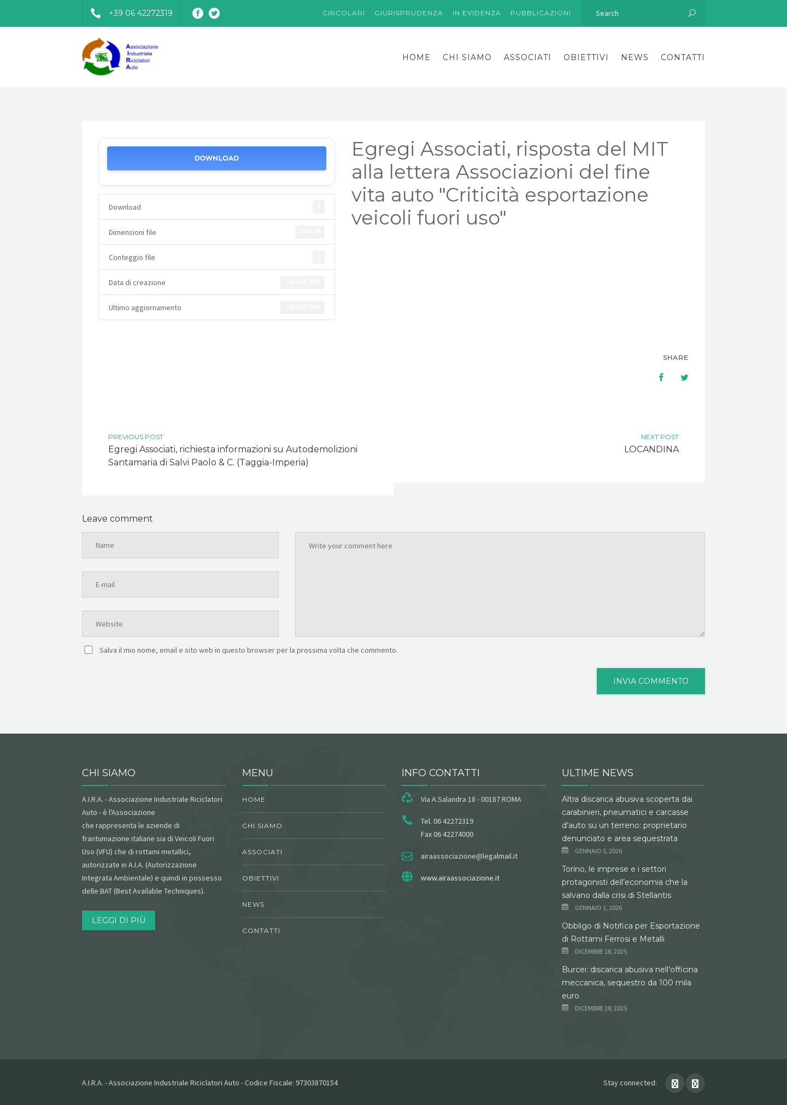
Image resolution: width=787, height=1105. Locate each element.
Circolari (343, 13)
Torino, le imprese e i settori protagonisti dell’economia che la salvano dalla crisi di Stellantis (625, 882)
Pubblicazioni (540, 13)
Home (416, 57)
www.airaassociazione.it (460, 878)
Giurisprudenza (408, 13)
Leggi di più (118, 920)
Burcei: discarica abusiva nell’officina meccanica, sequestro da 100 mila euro (630, 983)
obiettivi (586, 57)
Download (216, 158)
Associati (527, 57)
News (635, 57)
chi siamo (467, 57)
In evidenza (477, 13)
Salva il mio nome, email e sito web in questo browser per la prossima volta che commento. (248, 650)
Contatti (683, 57)
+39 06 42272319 (128, 13)
